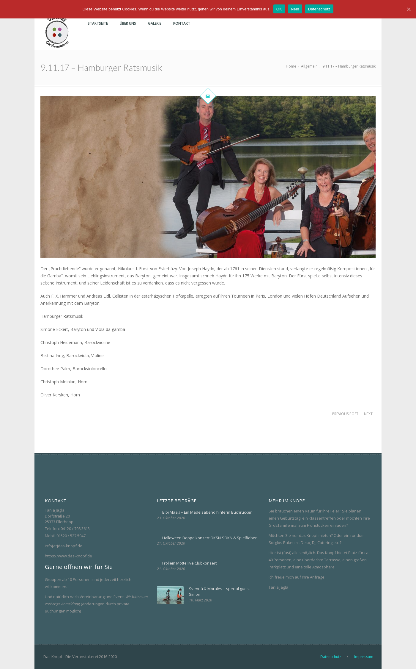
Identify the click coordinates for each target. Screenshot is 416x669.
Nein (295, 9)
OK (279, 9)
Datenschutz (319, 9)
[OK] (409, 9)
